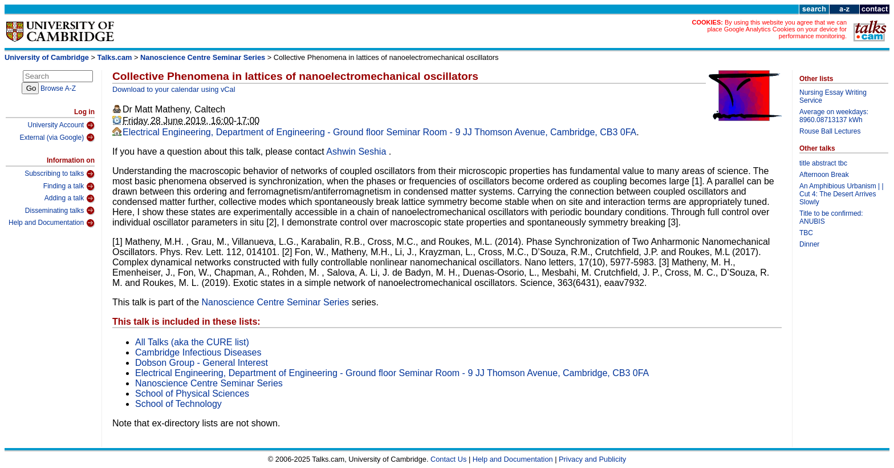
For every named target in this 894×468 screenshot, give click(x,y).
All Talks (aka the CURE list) (192, 342)
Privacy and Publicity (592, 459)
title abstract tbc (823, 163)
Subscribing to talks (60, 174)
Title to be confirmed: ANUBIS (831, 217)
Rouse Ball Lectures (829, 131)
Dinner (809, 244)
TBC (806, 233)
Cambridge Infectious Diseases (198, 352)
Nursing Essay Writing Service (833, 96)
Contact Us (448, 459)
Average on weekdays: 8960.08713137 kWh (833, 116)
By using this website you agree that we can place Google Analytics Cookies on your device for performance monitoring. (777, 29)
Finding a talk (69, 186)
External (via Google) (57, 137)
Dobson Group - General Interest (201, 363)
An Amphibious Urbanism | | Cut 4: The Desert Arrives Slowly (841, 194)
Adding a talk (69, 198)
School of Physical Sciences (192, 393)
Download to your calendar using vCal (173, 89)
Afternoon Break (824, 175)
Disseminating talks (60, 210)
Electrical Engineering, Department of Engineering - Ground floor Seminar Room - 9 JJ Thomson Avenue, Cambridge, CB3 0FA (379, 132)
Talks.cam (114, 57)
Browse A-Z (58, 88)
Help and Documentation (52, 223)
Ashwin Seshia (357, 151)
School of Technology (178, 404)
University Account (61, 125)
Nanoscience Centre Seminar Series (202, 57)
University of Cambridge (47, 57)
